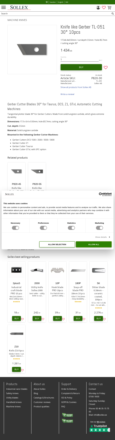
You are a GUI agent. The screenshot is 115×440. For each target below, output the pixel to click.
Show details (101, 237)
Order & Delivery (69, 389)
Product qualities (41, 406)
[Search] (113, 14)
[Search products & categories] (54, 14)
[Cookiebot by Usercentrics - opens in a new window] (101, 194)
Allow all (93, 244)
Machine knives (13, 406)
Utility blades (12, 397)
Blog (36, 393)
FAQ (63, 406)
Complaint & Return (70, 393)
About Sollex (39, 389)
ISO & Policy (66, 397)
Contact (92, 389)
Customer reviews (42, 402)
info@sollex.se (100, 414)
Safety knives (12, 393)
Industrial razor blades (16, 389)
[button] (3, 7)
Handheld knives (14, 402)
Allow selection (57, 244)
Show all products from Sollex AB (76, 87)
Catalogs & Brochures (44, 397)
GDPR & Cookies (68, 402)
